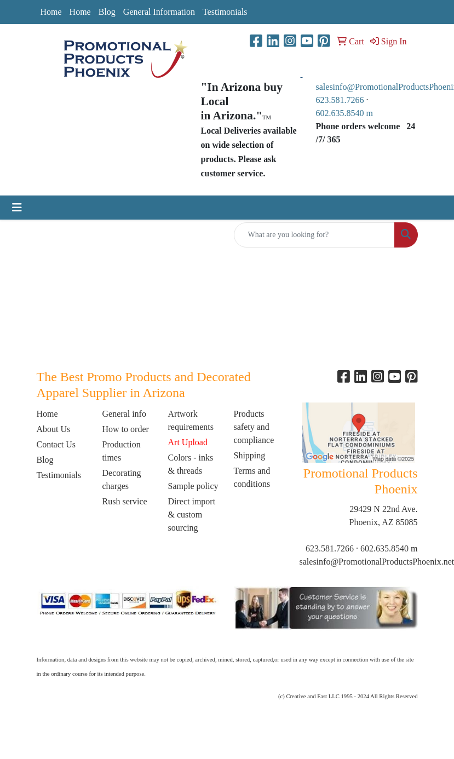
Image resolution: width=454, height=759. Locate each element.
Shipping (250, 455)
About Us (54, 429)
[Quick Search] (314, 235)
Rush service (124, 501)
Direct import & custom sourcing (192, 514)
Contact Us (56, 444)
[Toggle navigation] (16, 207)
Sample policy (193, 486)
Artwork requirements (191, 420)
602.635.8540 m (345, 113)
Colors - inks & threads (191, 464)
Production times (121, 451)
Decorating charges (121, 479)
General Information (159, 11)
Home (51, 11)
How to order (125, 429)
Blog (107, 11)
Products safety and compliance (254, 427)
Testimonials (225, 11)
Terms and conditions (252, 477)
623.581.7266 (340, 100)
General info (124, 413)
